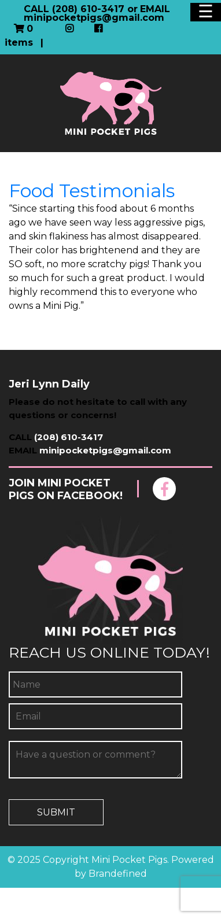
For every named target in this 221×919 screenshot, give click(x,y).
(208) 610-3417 (68, 436)
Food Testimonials (92, 190)
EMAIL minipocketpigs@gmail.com (97, 13)
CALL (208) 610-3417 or (81, 8)
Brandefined (118, 873)
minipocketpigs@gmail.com (105, 450)
